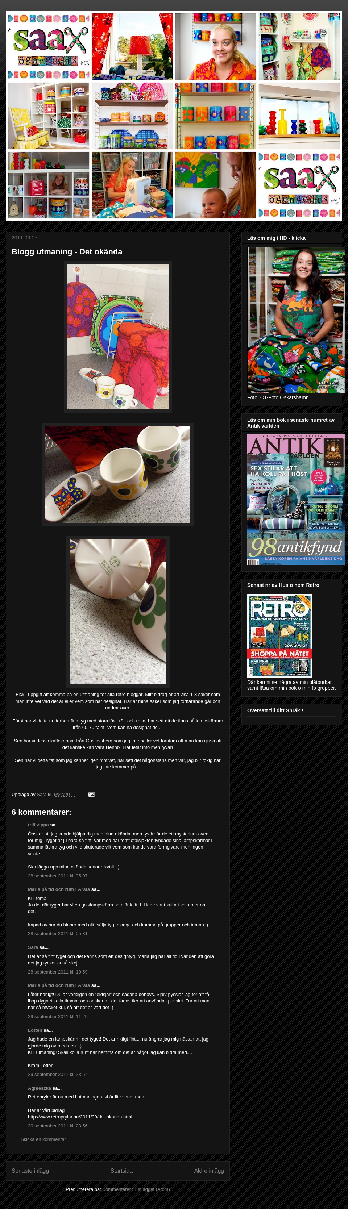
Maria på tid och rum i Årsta (59, 889)
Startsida (122, 1171)
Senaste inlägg (30, 1171)
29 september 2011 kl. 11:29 (58, 1016)
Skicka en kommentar (43, 1139)
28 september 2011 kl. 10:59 (58, 972)
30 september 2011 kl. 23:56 (58, 1126)
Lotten (35, 1030)
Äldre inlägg (209, 1171)
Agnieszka (39, 1088)
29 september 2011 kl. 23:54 (58, 1074)
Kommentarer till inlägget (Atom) (136, 1189)
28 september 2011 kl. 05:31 (58, 933)
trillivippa (38, 824)
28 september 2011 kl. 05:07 (58, 876)
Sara (33, 947)
